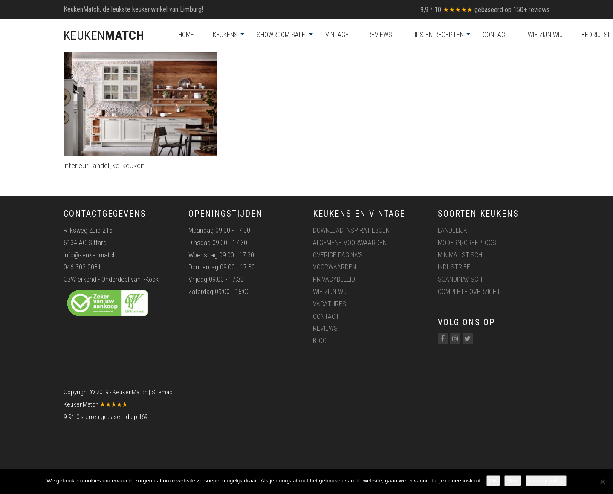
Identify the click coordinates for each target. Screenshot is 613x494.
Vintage (337, 35)
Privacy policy (546, 480)
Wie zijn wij (545, 35)
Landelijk (452, 230)
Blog (320, 341)
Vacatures (329, 304)
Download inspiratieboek (351, 230)
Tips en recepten (437, 35)
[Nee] (602, 481)
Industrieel (455, 267)
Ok (493, 480)
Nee (513, 480)
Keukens (225, 35)
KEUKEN (104, 35)
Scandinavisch (460, 279)
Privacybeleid (334, 279)
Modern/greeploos (467, 243)
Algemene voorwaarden (350, 243)
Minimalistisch (460, 255)
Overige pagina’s (338, 255)
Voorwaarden (334, 267)
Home (186, 35)
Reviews (379, 35)
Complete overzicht (469, 292)
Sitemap (162, 392)
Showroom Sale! (281, 35)
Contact (496, 35)
